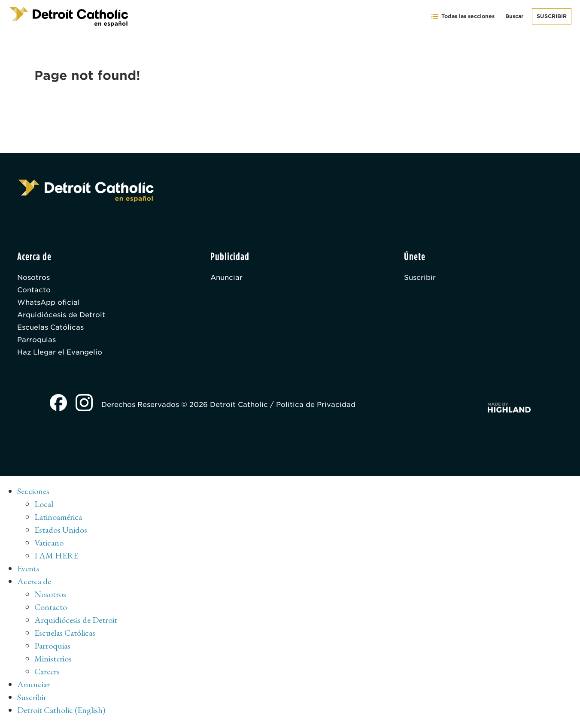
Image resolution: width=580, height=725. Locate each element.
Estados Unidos (60, 529)
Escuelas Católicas (50, 327)
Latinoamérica (58, 516)
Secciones (33, 491)
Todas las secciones (463, 16)
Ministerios (53, 658)
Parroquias (36, 340)
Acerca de (34, 581)
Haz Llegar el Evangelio (59, 352)
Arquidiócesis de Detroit (61, 315)
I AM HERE (56, 555)
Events (28, 568)
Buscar (514, 16)
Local (43, 504)
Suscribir (552, 16)
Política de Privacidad (315, 404)
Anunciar (226, 277)
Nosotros (33, 277)
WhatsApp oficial (48, 302)
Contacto (34, 290)
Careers (47, 671)
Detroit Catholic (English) (61, 710)
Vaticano (49, 542)
